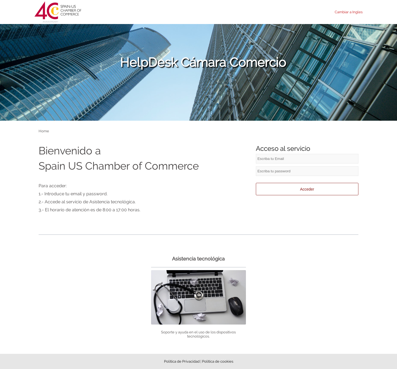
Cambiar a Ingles (349, 12)
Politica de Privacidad (182, 361)
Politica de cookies (217, 361)
